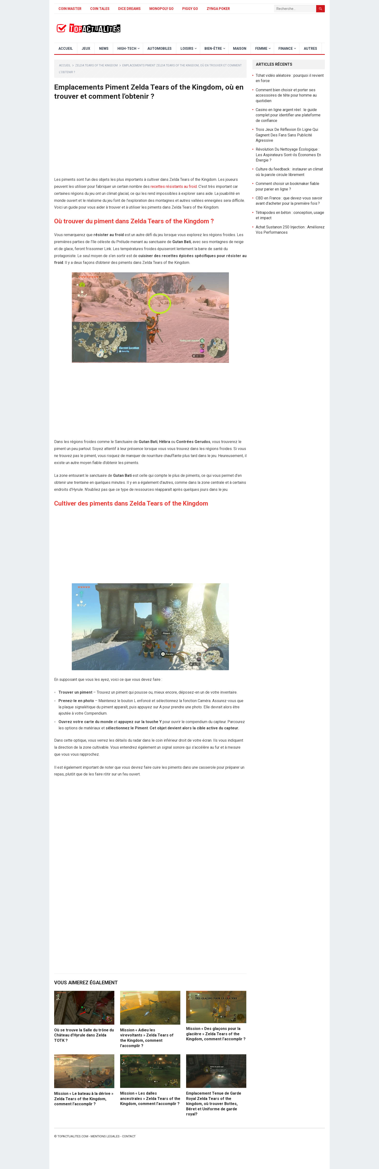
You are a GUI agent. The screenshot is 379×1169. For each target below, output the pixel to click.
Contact (129, 1136)
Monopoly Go (161, 9)
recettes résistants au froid (174, 186)
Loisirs (187, 48)
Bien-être (213, 48)
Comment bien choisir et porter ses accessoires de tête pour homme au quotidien (286, 95)
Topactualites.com (73, 1136)
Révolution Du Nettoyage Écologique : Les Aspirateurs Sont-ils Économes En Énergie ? (288, 154)
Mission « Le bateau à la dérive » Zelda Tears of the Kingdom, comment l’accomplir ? (83, 1098)
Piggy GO (190, 9)
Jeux (86, 48)
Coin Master (69, 9)
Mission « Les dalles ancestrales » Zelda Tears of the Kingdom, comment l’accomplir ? (150, 1098)
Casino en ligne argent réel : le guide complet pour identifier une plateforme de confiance (288, 115)
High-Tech (126, 48)
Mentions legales (105, 1136)
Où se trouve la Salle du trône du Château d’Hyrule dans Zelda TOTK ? (84, 1035)
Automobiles (159, 48)
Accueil (65, 48)
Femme (261, 48)
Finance (285, 48)
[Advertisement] (150, 140)
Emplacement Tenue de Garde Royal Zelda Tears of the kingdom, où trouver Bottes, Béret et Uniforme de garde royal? (213, 1103)
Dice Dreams (129, 9)
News (104, 48)
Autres (310, 48)
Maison (239, 48)
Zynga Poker (218, 9)
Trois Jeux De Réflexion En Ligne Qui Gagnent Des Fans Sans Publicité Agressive (287, 135)
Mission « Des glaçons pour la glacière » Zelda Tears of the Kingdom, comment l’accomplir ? (216, 1033)
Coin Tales (99, 9)
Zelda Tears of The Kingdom (96, 65)
